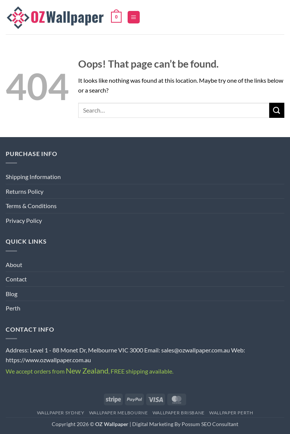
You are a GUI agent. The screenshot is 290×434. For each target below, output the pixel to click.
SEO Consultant (219, 424)
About (14, 264)
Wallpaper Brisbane (179, 412)
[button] (116, 17)
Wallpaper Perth (231, 412)
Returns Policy (24, 191)
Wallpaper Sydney (61, 412)
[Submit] (276, 110)
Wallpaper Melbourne (118, 412)
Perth (13, 308)
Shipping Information (33, 176)
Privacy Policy (24, 220)
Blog (11, 293)
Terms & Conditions (31, 205)
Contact (16, 279)
